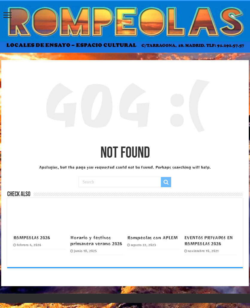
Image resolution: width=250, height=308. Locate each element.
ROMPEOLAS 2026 (31, 238)
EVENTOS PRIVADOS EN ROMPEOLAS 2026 (208, 241)
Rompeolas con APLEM (152, 238)
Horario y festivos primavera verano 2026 (96, 241)
